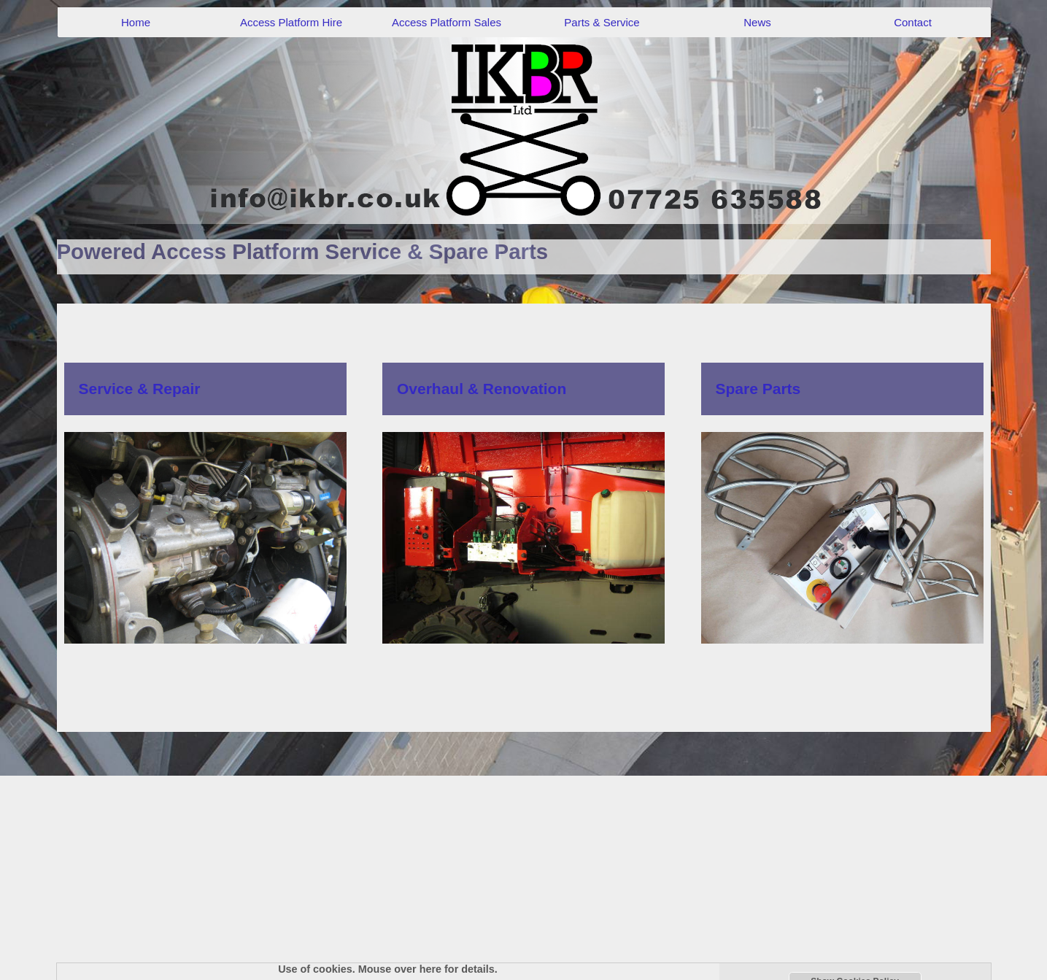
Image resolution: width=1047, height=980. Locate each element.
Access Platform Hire (291, 22)
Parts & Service (601, 22)
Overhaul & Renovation (481, 388)
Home (135, 22)
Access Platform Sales (446, 22)
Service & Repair (140, 388)
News (757, 22)
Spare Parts (758, 388)
